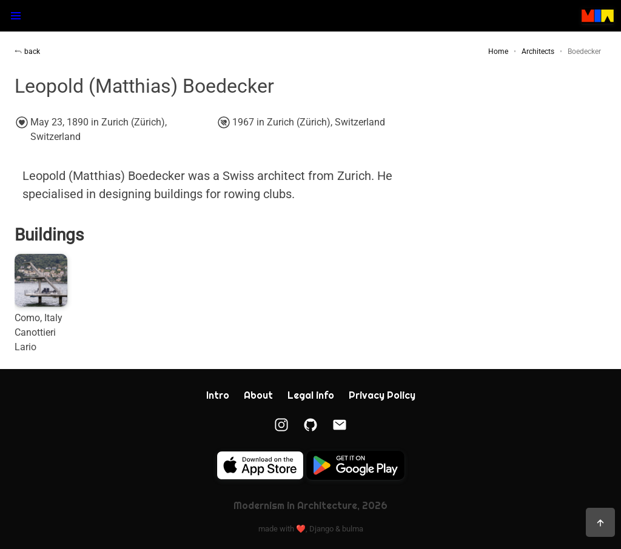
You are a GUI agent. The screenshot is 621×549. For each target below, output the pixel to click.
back (27, 51)
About (258, 395)
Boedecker (584, 51)
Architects (538, 51)
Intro (217, 395)
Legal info (310, 395)
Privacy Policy (382, 395)
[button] (16, 16)
